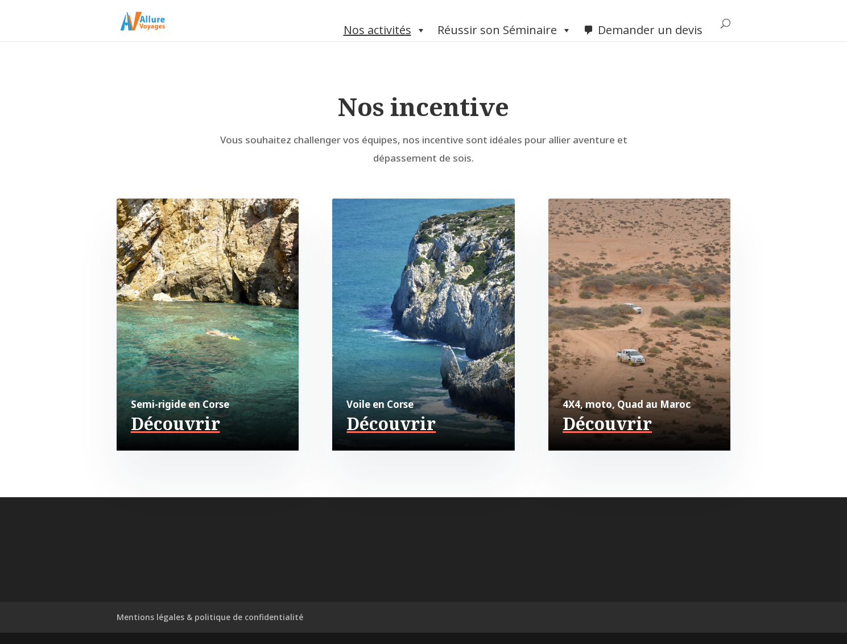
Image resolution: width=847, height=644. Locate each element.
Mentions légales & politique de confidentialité (210, 617)
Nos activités (385, 30)
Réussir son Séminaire (504, 30)
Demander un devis (650, 30)
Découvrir (175, 423)
